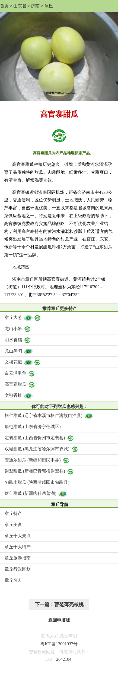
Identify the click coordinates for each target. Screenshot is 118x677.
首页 (4, 6)
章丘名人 (13, 580)
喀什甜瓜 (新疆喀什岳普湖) (36, 493)
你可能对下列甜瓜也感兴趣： (59, 406)
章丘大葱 (23, 317)
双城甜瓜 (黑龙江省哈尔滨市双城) (42, 449)
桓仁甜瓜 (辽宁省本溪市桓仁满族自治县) (49, 415)
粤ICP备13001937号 (59, 643)
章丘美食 (13, 524)
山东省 (19, 6)
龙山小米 (18, 328)
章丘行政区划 (18, 569)
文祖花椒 (23, 362)
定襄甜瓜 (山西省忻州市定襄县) (39, 437)
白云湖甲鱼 (20, 373)
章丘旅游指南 (18, 558)
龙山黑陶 (19, 351)
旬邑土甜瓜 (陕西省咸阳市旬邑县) (37, 482)
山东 (99, 247)
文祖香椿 (19, 395)
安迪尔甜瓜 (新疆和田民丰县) (37, 460)
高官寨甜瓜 (20, 384)
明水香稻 (18, 339)
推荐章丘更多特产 (59, 308)
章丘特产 (13, 513)
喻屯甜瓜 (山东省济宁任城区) (33, 426)
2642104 (63, 659)
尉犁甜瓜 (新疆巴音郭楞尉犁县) (39, 471)
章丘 (48, 6)
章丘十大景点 (18, 535)
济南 (35, 6)
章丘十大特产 (18, 547)
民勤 (95, 200)
